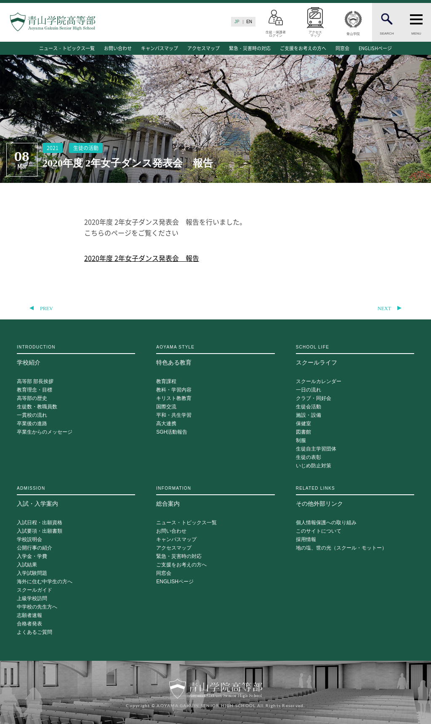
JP (236, 21)
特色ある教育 (215, 355)
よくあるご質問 (34, 632)
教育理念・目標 (34, 390)
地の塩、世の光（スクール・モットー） (341, 548)
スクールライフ (355, 355)
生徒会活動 (308, 407)
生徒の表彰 (308, 457)
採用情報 (306, 539)
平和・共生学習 (174, 415)
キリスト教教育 (174, 398)
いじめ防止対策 (313, 466)
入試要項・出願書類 (39, 531)
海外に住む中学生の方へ (44, 582)
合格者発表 (29, 624)
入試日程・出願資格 (39, 523)
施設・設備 (308, 415)
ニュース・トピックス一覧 (67, 48)
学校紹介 (76, 355)
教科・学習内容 (174, 390)
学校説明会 (29, 539)
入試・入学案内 (76, 496)
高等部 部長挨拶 (35, 381)
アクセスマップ (203, 48)
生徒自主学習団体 (316, 449)
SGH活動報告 (171, 432)
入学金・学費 (32, 556)
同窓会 (342, 48)
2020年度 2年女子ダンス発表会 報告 (141, 258)
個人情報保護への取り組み (326, 523)
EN (249, 21)
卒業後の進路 (32, 423)
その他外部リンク (355, 496)
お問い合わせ (118, 48)
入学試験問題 (32, 573)
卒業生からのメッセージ (44, 432)
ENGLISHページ (375, 48)
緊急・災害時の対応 (250, 48)
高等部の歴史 (32, 398)
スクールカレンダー (318, 381)
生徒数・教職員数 (37, 407)
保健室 (303, 423)
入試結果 (27, 565)
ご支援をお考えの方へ (303, 48)
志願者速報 (29, 615)
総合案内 (215, 496)
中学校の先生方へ (37, 607)
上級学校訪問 (32, 598)
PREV (46, 308)
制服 (301, 440)
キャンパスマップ (159, 48)
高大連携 (166, 423)
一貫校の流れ (32, 415)
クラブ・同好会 (313, 398)
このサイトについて (318, 531)
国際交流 (166, 407)
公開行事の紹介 (34, 548)
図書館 (303, 432)
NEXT (384, 308)
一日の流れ (308, 390)
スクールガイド (34, 590)
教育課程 (166, 381)
